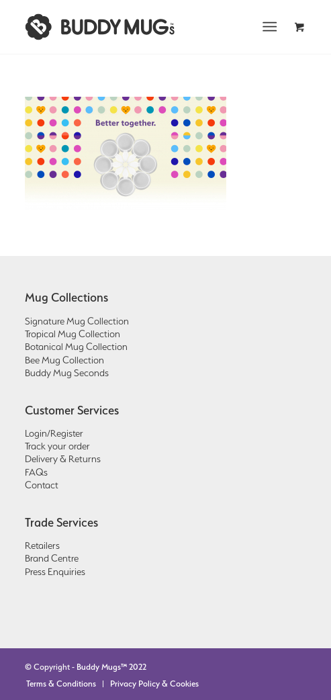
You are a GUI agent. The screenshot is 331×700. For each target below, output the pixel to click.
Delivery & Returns (63, 458)
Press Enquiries (55, 571)
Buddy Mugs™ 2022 (111, 667)
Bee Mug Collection (64, 360)
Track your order (57, 446)
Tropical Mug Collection (72, 334)
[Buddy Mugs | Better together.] (137, 27)
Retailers (42, 545)
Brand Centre (52, 558)
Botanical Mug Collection (76, 346)
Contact (41, 485)
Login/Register (54, 433)
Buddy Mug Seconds (67, 372)
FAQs (36, 472)
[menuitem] (273, 27)
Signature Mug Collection (77, 321)
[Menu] (270, 27)
